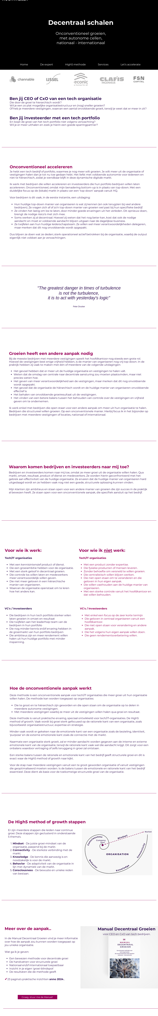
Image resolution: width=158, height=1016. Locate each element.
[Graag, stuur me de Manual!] (37, 997)
